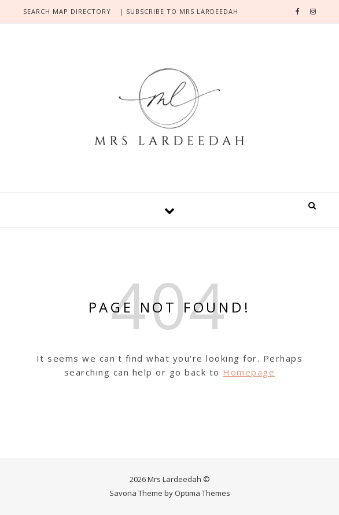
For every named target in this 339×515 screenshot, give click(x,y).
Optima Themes (202, 493)
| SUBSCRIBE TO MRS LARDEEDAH (178, 11)
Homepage (249, 372)
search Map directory (67, 11)
